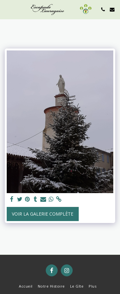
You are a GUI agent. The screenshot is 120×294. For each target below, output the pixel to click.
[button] (7, 9)
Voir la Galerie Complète (42, 214)
